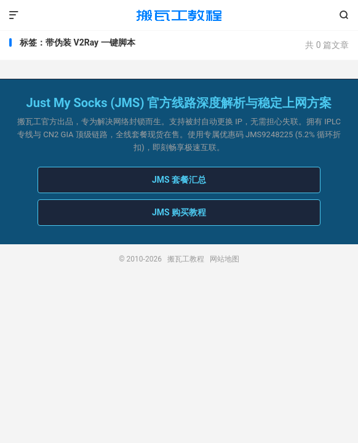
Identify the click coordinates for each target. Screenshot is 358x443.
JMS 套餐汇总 (179, 180)
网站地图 (224, 259)
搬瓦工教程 (179, 15)
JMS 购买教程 (179, 212)
